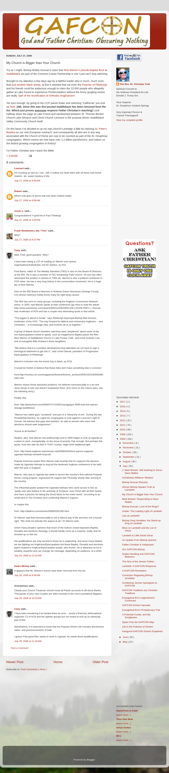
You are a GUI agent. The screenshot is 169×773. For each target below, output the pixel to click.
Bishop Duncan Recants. (135, 482)
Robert (18, 191)
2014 (123, 411)
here (12, 106)
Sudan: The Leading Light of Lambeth (142, 511)
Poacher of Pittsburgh (94, 84)
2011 (123, 425)
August (127, 461)
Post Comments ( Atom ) (34, 669)
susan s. (19, 211)
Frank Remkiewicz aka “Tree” (31, 230)
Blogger (91, 759)
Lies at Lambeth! (131, 515)
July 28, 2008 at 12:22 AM (27, 555)
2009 (123, 434)
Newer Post (14, 662)
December (128, 443)
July (125, 466)
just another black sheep (26, 84)
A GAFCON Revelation (134, 570)
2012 (123, 420)
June (126, 637)
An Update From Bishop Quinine (139, 540)
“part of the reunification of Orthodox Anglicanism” (46, 95)
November (128, 447)
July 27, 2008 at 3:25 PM (27, 220)
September (129, 457)
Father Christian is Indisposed (138, 544)
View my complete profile (129, 120)
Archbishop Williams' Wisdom (137, 477)
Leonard (19, 168)
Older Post (100, 662)
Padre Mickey (22, 566)
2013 (123, 415)
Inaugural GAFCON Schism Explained (142, 631)
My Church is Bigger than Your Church (142, 494)
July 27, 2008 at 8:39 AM (27, 180)
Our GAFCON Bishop (133, 549)
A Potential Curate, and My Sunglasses (136, 616)
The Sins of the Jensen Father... (139, 561)
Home (58, 662)
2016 (123, 406)
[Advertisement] (57, 701)
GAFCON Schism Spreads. (136, 605)
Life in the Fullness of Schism (137, 626)
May (125, 642)
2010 (123, 429)
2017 (123, 401)
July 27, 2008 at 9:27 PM (27, 239)
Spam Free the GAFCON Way (138, 622)
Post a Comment (20, 648)
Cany (17, 250)
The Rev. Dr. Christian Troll (135, 84)
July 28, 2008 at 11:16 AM (27, 641)
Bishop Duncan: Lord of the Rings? (140, 506)
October (127, 452)
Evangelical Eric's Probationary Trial (141, 610)
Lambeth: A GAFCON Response (139, 566)
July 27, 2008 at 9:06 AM (27, 200)
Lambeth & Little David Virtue (137, 535)
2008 (123, 439)
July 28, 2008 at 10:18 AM (27, 598)
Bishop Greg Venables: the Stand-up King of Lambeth (141, 522)
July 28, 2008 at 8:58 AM (27, 575)
